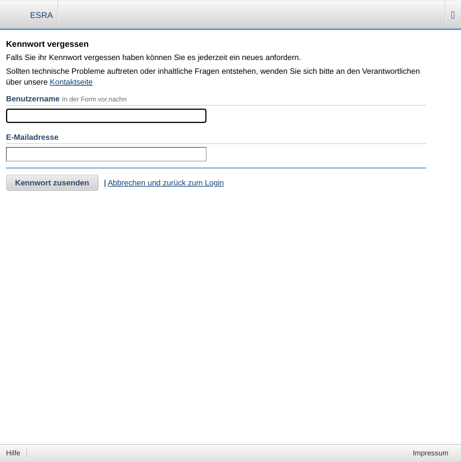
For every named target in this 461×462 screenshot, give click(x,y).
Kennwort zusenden (52, 182)
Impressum (430, 453)
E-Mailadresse (32, 137)
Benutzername (33, 98)
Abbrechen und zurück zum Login (165, 182)
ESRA (41, 15)
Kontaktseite (71, 81)
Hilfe (13, 453)
